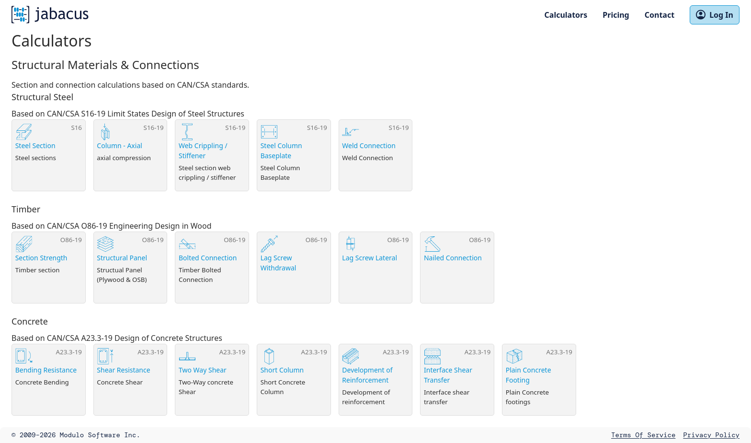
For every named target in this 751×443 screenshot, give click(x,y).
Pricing (616, 15)
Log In (714, 15)
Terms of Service (643, 435)
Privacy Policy (711, 435)
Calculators (566, 15)
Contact (659, 15)
